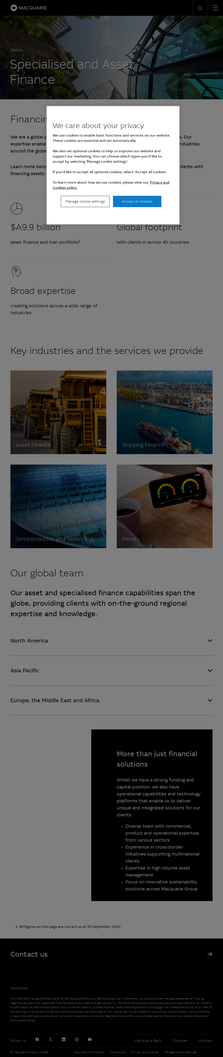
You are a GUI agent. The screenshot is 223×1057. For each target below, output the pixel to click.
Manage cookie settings (85, 201)
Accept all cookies (137, 201)
